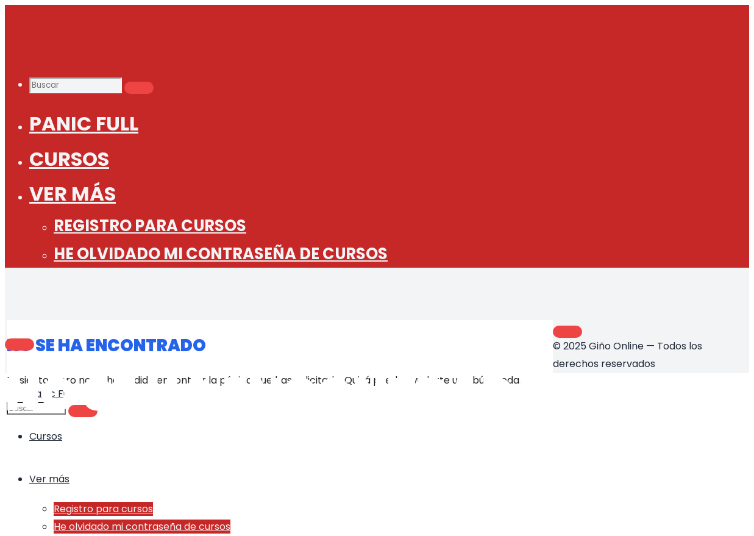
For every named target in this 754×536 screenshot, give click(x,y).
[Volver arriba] (567, 332)
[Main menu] (19, 344)
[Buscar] (139, 88)
